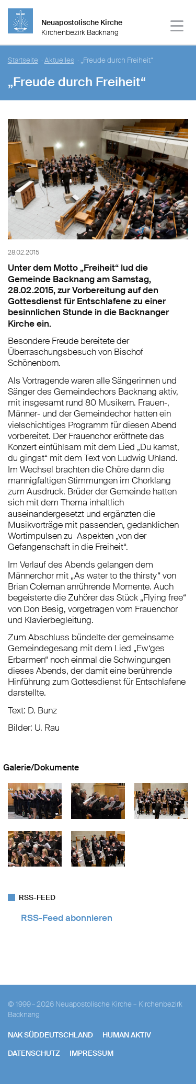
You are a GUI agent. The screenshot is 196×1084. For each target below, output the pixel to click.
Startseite (23, 60)
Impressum (91, 1053)
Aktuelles (59, 60)
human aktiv (126, 1035)
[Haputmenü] (177, 27)
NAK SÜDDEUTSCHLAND (50, 1035)
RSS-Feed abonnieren (66, 918)
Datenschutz (34, 1053)
